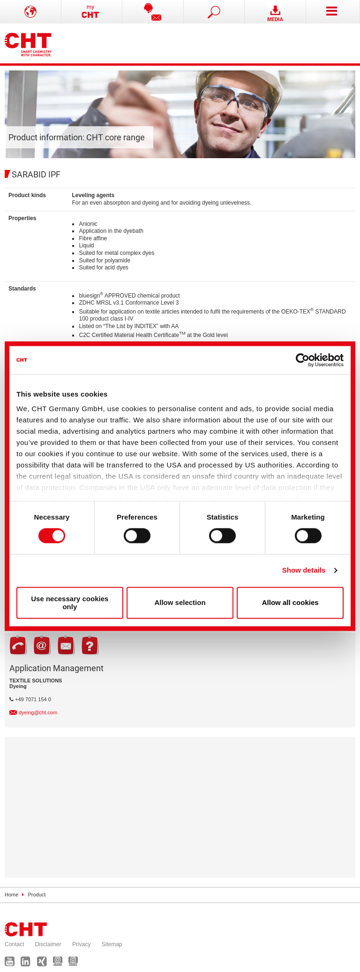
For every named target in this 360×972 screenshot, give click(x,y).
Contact (14, 944)
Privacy (81, 944)
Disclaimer (48, 944)
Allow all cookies (290, 603)
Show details (304, 570)
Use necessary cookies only (69, 603)
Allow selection (179, 603)
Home (11, 894)
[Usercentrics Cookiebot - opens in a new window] (303, 360)
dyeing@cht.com (38, 712)
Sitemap (112, 944)
